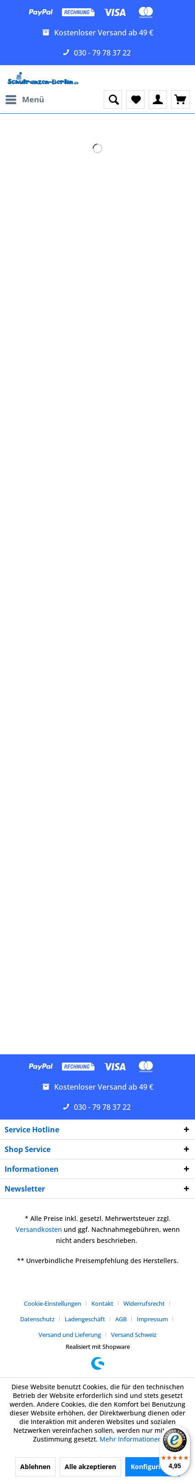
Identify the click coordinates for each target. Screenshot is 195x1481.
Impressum (152, 1319)
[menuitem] (24, 99)
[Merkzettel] (135, 99)
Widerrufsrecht (144, 1303)
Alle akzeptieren (90, 1466)
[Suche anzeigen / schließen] (113, 99)
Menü (25, 98)
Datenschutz (37, 1319)
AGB (121, 1319)
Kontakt (102, 1303)
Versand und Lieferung (70, 1335)
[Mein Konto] (158, 99)
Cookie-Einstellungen (52, 1303)
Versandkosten (39, 1229)
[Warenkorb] (180, 99)
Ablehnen (35, 1466)
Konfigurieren (152, 1466)
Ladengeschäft (85, 1319)
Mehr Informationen (131, 1439)
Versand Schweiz (133, 1335)
